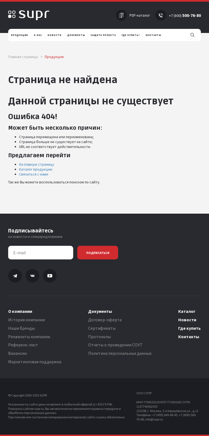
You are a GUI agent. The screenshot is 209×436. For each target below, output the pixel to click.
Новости (187, 319)
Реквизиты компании (29, 336)
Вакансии (17, 353)
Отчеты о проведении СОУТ (115, 344)
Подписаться (97, 253)
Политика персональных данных (120, 353)
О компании (20, 311)
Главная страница (25, 56)
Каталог (186, 311)
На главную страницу (36, 164)
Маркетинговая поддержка (34, 361)
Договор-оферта (105, 319)
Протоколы (99, 336)
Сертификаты (102, 328)
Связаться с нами (33, 174)
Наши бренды (21, 328)
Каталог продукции (35, 169)
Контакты (188, 336)
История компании (26, 319)
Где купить (189, 328)
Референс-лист (23, 344)
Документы (100, 311)
